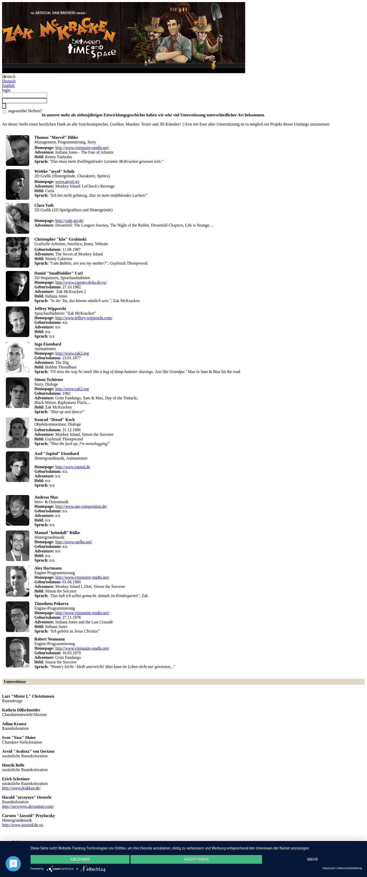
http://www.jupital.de (72, 467)
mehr (312, 859)
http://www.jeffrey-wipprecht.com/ (83, 318)
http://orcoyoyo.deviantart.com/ (28, 806)
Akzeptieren (196, 859)
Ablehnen (80, 859)
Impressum (328, 868)
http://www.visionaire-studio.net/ (82, 147)
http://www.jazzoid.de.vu (22, 825)
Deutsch (8, 81)
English (8, 85)
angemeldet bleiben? (24, 111)
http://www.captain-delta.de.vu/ (81, 282)
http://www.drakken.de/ (21, 788)
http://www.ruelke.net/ (73, 542)
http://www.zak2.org (72, 353)
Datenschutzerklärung (349, 868)
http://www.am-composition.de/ (81, 506)
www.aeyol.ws (67, 181)
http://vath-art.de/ (69, 220)
